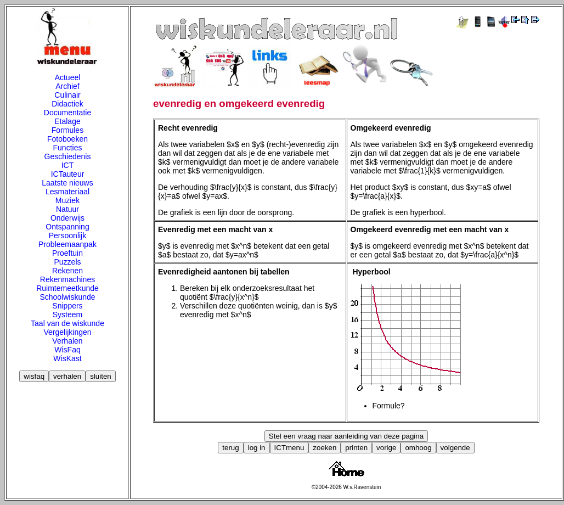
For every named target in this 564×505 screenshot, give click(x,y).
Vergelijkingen (67, 332)
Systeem (67, 314)
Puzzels (67, 261)
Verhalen (67, 340)
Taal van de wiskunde (67, 323)
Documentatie (67, 112)
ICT (67, 165)
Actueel (68, 77)
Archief (67, 86)
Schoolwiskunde (67, 297)
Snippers (67, 305)
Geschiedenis (67, 156)
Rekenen (67, 270)
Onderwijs (67, 218)
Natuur (67, 209)
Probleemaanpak (67, 244)
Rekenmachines (67, 279)
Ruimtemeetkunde (67, 288)
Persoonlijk (67, 235)
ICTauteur (67, 174)
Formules (67, 130)
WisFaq (67, 349)
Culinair (67, 95)
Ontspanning (67, 226)
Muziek (67, 200)
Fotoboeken (67, 138)
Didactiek (67, 103)
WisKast (67, 358)
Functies (67, 147)
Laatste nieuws (67, 182)
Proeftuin (67, 253)
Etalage (67, 121)
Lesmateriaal (67, 191)
